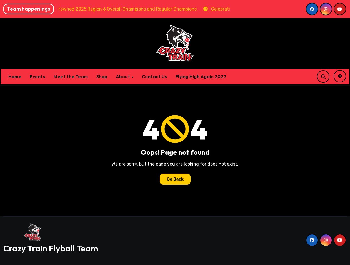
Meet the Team (71, 76)
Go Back (175, 179)
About (123, 76)
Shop (102, 76)
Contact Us (154, 76)
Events (37, 76)
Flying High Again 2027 (201, 76)
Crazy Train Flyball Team (50, 248)
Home (14, 76)
